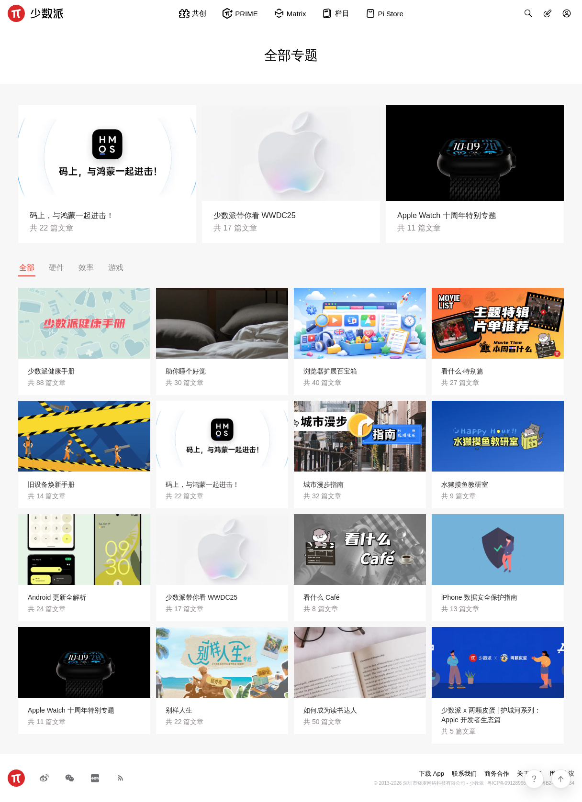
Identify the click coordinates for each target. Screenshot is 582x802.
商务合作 (496, 773)
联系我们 (464, 773)
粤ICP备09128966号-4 (511, 783)
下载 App (431, 773)
